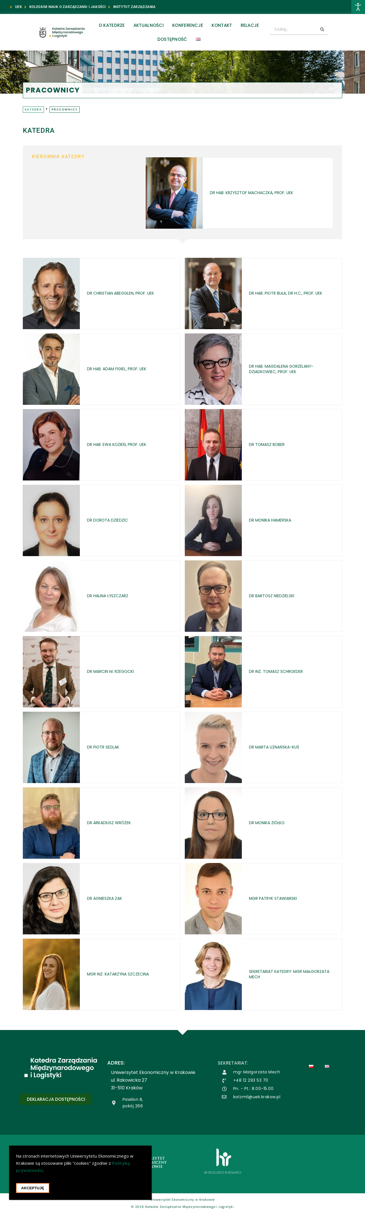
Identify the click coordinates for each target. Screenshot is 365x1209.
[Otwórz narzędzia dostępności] (358, 7)
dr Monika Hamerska (274, 520)
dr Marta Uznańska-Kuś (278, 747)
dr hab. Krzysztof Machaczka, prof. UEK (252, 193)
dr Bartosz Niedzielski (276, 596)
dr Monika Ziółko (270, 823)
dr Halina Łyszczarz (111, 596)
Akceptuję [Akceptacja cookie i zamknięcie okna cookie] (32, 1188)
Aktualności (148, 25)
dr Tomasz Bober (270, 444)
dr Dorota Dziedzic (111, 520)
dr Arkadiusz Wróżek (113, 823)
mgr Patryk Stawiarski (277, 898)
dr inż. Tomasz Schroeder (280, 671)
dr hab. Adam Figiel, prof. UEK (122, 369)
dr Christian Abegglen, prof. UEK (127, 293)
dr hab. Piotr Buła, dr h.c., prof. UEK (292, 293)
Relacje (250, 25)
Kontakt (222, 25)
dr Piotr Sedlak (106, 747)
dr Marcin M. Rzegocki (114, 671)
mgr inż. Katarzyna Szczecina (123, 974)
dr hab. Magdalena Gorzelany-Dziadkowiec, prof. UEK (287, 369)
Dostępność (172, 39)
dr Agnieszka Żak (108, 898)
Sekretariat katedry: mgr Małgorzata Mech (280, 974)
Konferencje (187, 25)
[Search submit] (322, 29)
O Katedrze (112, 25)
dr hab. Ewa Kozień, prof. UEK (122, 444)
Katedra (33, 109)
